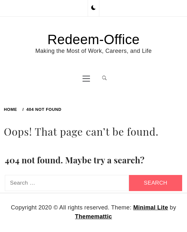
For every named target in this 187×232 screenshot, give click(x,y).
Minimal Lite (150, 207)
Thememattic (93, 216)
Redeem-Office (93, 39)
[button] (93, 8)
